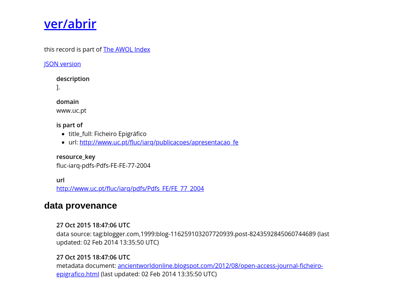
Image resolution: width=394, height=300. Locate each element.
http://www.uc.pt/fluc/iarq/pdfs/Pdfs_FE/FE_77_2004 (130, 188)
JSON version (62, 64)
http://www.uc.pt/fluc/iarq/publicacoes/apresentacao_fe (158, 142)
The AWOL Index (126, 49)
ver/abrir (70, 23)
